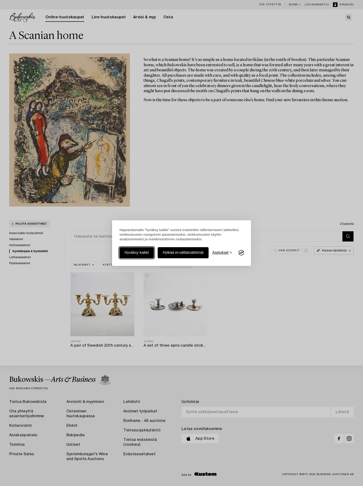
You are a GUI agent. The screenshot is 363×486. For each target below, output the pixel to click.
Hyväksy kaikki (137, 253)
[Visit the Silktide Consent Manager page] (241, 252)
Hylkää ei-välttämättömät (183, 253)
